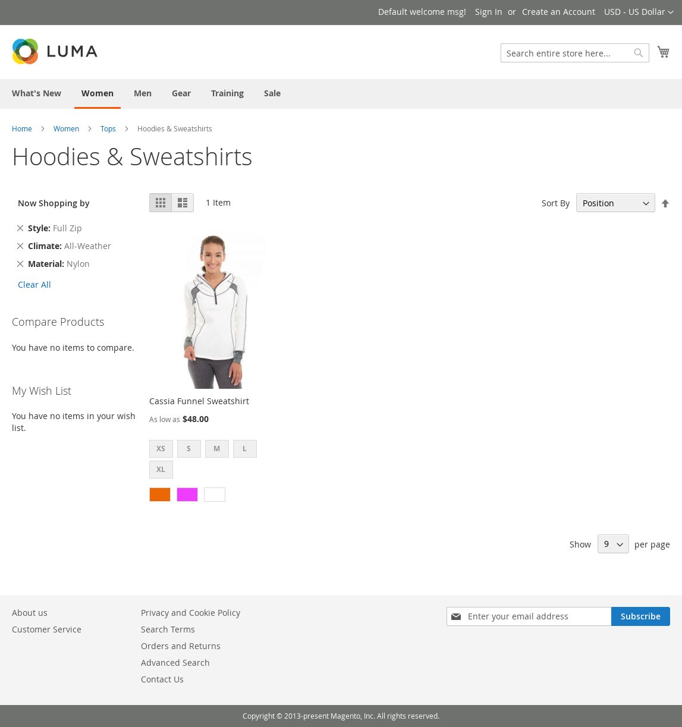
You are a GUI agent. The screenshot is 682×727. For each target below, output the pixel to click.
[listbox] (212, 460)
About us (30, 612)
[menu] (341, 94)
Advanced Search (175, 662)
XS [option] (160, 448)
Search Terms (168, 629)
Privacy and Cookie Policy (190, 612)
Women (66, 128)
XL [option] (160, 469)
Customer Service (46, 629)
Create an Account (558, 11)
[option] (160, 494)
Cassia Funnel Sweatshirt (199, 401)
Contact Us (162, 679)
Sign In (488, 11)
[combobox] (575, 52)
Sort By (556, 203)
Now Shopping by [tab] (54, 203)
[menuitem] (36, 93)
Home (22, 128)
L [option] (245, 448)
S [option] (189, 448)
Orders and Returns (181, 646)
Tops (108, 128)
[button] (639, 12)
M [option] (216, 448)
